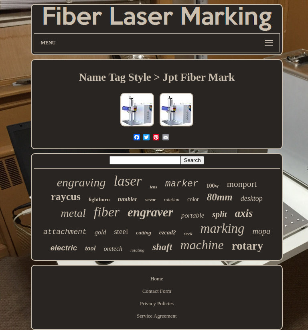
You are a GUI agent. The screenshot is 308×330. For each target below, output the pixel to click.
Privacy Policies (157, 303)
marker (182, 184)
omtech (113, 248)
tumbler (127, 199)
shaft (162, 247)
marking (223, 228)
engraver (150, 212)
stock (188, 234)
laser (127, 181)
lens (153, 186)
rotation (171, 199)
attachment (65, 232)
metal (73, 213)
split (219, 214)
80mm (220, 197)
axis (244, 213)
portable (193, 215)
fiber (107, 211)
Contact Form (156, 291)
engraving (81, 182)
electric (64, 248)
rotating (137, 250)
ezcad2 (167, 232)
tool (90, 248)
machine (201, 245)
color (193, 199)
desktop (252, 198)
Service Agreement (156, 316)
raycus (66, 196)
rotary (247, 245)
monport (242, 184)
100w (213, 186)
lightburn (99, 199)
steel (121, 231)
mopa (261, 231)
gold (100, 232)
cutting (143, 233)
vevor (150, 199)
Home (156, 279)
